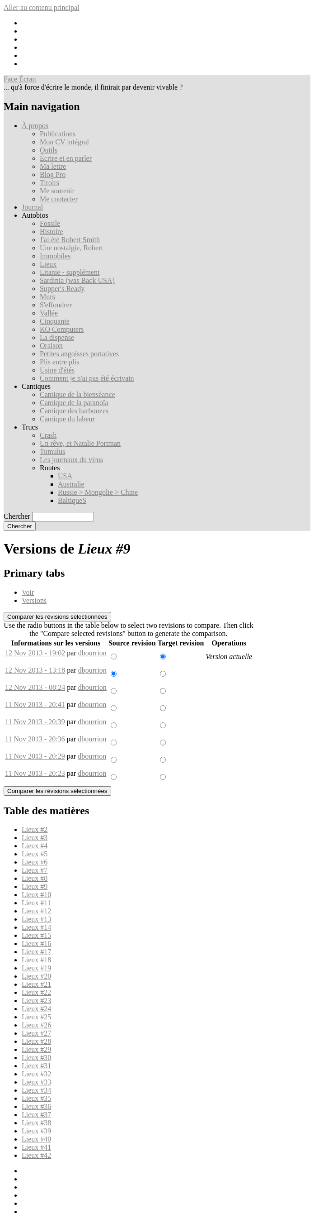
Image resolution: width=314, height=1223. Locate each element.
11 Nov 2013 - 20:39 (35, 722)
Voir (28, 592)
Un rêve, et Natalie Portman (80, 443)
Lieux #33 (36, 1082)
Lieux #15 (36, 935)
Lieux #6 (34, 862)
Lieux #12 (36, 911)
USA (65, 476)
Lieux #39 (36, 1131)
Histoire (51, 231)
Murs (47, 297)
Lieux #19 (36, 968)
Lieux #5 (34, 854)
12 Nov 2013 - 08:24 (35, 687)
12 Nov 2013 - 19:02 (35, 653)
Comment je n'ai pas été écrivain (87, 378)
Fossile (50, 223)
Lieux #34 (36, 1090)
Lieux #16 (36, 943)
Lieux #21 (36, 984)
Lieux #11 (36, 903)
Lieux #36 (36, 1106)
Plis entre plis (59, 362)
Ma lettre (53, 166)
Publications (57, 134)
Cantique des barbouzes (74, 411)
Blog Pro (53, 174)
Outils (48, 150)
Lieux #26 (36, 1025)
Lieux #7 (34, 870)
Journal (32, 207)
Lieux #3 (34, 837)
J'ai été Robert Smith (70, 240)
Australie (71, 484)
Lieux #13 (36, 919)
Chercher (17, 516)
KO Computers (62, 329)
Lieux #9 (34, 886)
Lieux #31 (36, 1066)
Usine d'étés (57, 370)
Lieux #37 (36, 1114)
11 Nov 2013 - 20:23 (35, 773)
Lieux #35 (36, 1098)
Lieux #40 (36, 1139)
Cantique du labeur (67, 419)
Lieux (48, 264)
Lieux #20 (36, 976)
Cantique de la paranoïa (74, 402)
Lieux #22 (36, 992)
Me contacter (59, 199)
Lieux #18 (36, 960)
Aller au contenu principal (42, 7)
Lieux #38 (36, 1123)
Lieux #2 (34, 829)
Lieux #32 (36, 1074)
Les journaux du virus (71, 459)
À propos (35, 125)
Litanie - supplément (69, 272)
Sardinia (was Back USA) (77, 280)
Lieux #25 (36, 1017)
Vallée (49, 313)
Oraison (51, 345)
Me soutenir (57, 191)
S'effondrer (56, 305)
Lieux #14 (36, 927)
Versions (34, 600)
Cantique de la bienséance (77, 394)
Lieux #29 (36, 1049)
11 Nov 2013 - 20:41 (35, 704)
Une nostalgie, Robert (71, 248)
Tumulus (52, 451)
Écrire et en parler (66, 158)
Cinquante (55, 321)
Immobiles (55, 256)
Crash (48, 435)
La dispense (57, 337)
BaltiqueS (72, 500)
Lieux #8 (34, 878)
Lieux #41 (36, 1147)
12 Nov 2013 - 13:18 (35, 670)
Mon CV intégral (64, 142)
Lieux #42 (36, 1155)
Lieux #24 (36, 1009)
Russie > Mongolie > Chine (98, 492)
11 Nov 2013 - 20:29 (35, 756)
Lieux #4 (34, 846)
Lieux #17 (36, 951)
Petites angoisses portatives (79, 354)
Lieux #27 (36, 1033)
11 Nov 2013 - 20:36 (35, 739)
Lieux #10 (36, 894)
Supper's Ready (62, 288)
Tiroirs (49, 182)
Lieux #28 (36, 1041)
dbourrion (92, 653)
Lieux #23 (36, 1000)
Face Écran (20, 79)
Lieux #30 (36, 1057)
